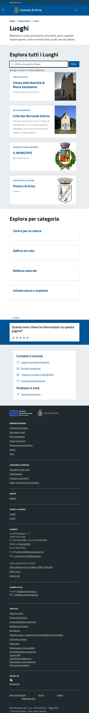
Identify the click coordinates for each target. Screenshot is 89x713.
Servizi (41, 695)
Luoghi (13, 514)
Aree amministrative (19, 428)
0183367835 (24, 544)
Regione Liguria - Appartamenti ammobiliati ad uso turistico (36, 635)
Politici (12, 449)
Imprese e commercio (19, 478)
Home (12, 20)
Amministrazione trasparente (23, 651)
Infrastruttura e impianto (25, 147)
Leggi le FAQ (15, 655)
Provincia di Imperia (18, 617)
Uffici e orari (15, 571)
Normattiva (15, 630)
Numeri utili (15, 575)
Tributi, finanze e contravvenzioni (24, 482)
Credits (60, 695)
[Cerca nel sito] (75, 10)
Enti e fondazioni (17, 436)
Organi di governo (17, 441)
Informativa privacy (18, 639)
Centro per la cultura (23, 180)
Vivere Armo (24, 20)
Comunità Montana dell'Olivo (23, 622)
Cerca (73, 63)
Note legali (14, 643)
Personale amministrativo (21, 445)
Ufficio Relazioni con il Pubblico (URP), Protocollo (31, 567)
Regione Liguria (16, 2)
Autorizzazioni (16, 474)
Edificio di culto (20, 76)
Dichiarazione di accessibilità (22, 648)
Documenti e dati (17, 432)
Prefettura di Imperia (19, 626)
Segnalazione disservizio (20, 658)
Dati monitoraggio (18, 695)
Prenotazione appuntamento (22, 661)
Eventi (12, 518)
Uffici (12, 454)
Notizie (13, 498)
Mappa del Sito (28, 698)
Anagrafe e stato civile (20, 469)
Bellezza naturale (21, 110)
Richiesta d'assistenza (19, 665)
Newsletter (15, 684)
